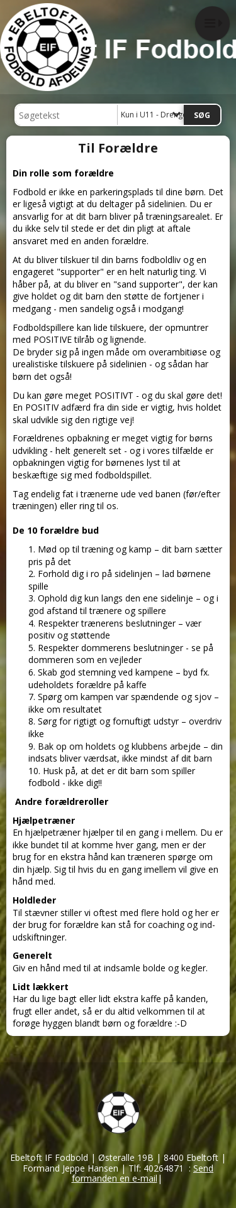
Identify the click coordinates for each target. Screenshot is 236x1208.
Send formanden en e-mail (143, 1173)
